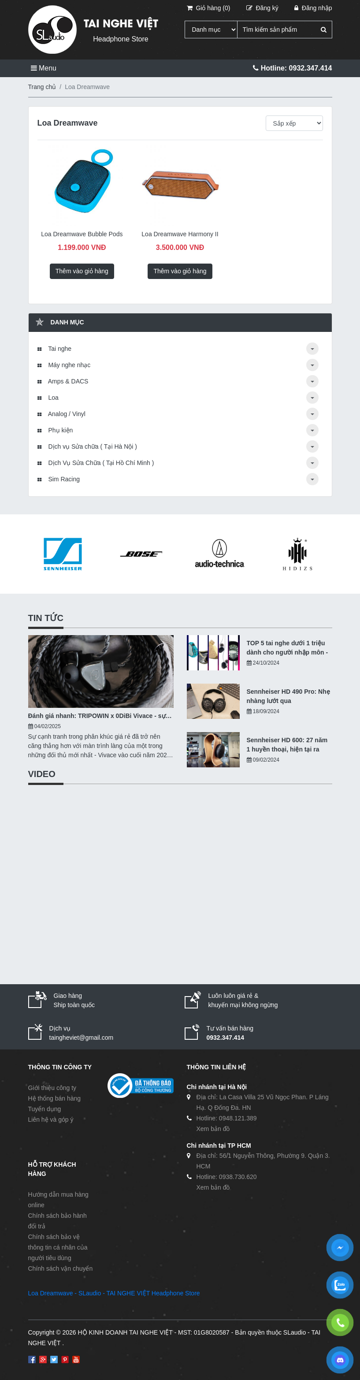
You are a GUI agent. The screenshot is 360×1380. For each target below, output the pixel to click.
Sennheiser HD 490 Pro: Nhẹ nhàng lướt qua (288, 696)
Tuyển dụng (44, 1108)
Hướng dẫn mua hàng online (58, 1200)
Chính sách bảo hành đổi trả (57, 1221)
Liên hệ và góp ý (51, 1119)
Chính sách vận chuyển (60, 1268)
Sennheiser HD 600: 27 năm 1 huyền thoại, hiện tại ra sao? (287, 745)
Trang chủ (42, 86)
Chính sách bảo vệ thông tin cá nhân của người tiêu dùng (58, 1247)
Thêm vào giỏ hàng (82, 271)
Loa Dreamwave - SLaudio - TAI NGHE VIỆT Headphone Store (114, 1293)
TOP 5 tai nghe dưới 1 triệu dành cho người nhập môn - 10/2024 (287, 648)
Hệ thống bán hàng (54, 1098)
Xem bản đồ (213, 1128)
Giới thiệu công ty (52, 1087)
